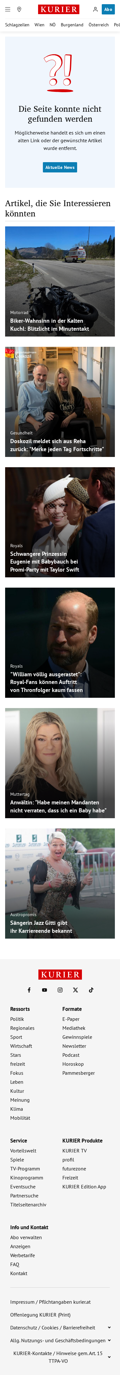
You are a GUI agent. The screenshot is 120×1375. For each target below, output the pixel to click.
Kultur (17, 1091)
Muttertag (20, 794)
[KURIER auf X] (75, 990)
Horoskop (73, 1064)
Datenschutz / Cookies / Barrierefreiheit (52, 1327)
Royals (16, 545)
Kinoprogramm (26, 1177)
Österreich (99, 25)
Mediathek (73, 1028)
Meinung (20, 1100)
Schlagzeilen (17, 25)
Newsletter (74, 1046)
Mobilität (20, 1118)
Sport (16, 1037)
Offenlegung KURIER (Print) (40, 1314)
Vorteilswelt (23, 1150)
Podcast (70, 1055)
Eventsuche (23, 1186)
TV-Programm (25, 1168)
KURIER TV (74, 1150)
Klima (16, 1109)
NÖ (53, 25)
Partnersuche (24, 1195)
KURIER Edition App (84, 1186)
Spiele (17, 1159)
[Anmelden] (95, 9)
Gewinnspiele (77, 1037)
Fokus (16, 1073)
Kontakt (18, 1273)
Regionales (22, 1028)
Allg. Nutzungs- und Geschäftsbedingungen (58, 1340)
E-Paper (70, 1019)
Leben (16, 1082)
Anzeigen (20, 1246)
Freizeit (70, 1177)
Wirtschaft (21, 1046)
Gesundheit (21, 432)
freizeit (17, 1064)
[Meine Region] (19, 9)
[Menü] (8, 9)
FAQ (14, 1264)
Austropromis (23, 914)
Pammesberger (78, 1073)
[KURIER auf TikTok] (91, 990)
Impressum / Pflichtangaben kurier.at (50, 1302)
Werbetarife (22, 1255)
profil (68, 1159)
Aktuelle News (60, 167)
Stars (15, 1055)
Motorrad (19, 312)
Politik (17, 1019)
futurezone (74, 1168)
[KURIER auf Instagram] (60, 990)
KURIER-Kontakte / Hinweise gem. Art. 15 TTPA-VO (58, 1357)
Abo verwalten (26, 1237)
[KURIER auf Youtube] (44, 990)
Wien (39, 25)
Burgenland (72, 25)
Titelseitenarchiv (28, 1204)
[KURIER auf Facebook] (29, 990)
